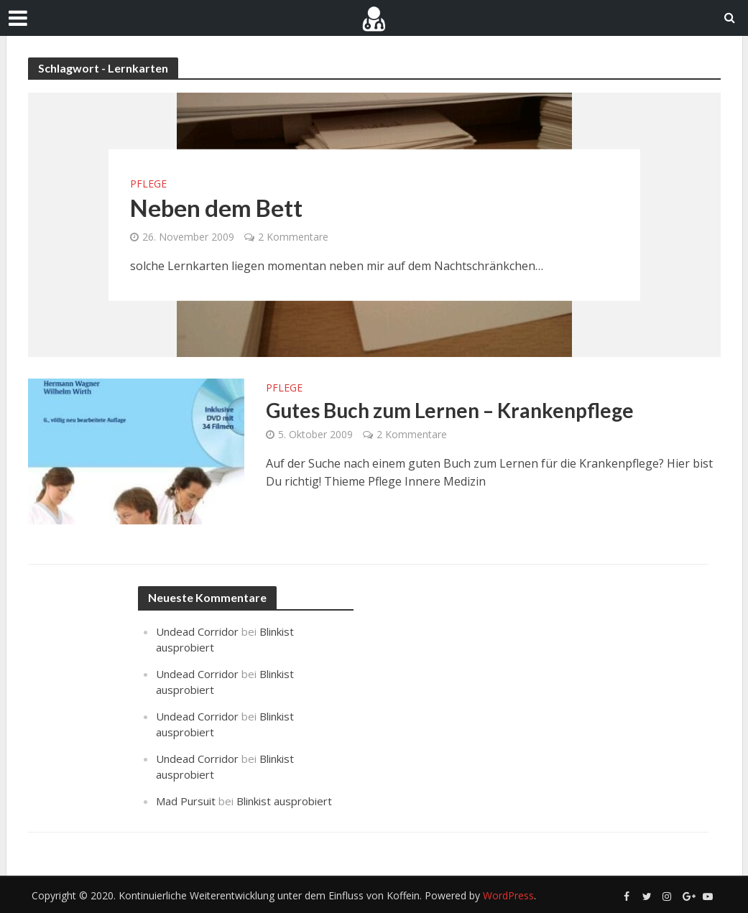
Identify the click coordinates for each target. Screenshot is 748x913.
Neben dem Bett (216, 207)
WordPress (508, 895)
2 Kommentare (293, 237)
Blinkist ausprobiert (284, 801)
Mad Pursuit (186, 801)
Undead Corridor (197, 631)
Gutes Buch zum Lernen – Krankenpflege (450, 410)
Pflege (148, 183)
